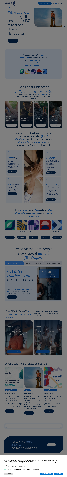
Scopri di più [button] (8, 473)
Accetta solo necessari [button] (46, 473)
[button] (62, 458)
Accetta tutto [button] (58, 473)
